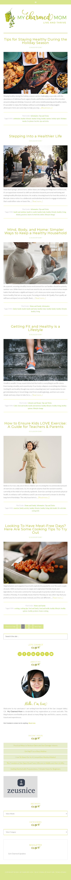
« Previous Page (10, 626)
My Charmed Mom (35, 18)
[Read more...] (46, 108)
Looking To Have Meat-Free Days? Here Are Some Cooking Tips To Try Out (35, 529)
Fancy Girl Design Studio (56, 872)
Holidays (63, 118)
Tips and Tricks (44, 116)
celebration (16, 118)
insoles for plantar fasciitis (30, 121)
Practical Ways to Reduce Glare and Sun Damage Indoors (35, 745)
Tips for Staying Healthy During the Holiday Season (35, 41)
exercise (16, 508)
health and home (32, 309)
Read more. (32, 723)
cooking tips (24, 608)
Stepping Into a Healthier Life (35, 136)
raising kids (35, 511)
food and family (34, 608)
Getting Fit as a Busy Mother (35, 751)
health (24, 309)
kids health (53, 508)
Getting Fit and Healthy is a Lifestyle (35, 328)
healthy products (33, 611)
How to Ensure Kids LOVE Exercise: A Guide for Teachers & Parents (35, 425)
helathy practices (21, 215)
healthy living (36, 118)
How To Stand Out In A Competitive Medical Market (35, 757)
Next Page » (38, 626)
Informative (34, 116)
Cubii (15, 406)
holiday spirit (56, 118)
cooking (16, 608)
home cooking (43, 611)
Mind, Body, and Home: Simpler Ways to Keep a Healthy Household (35, 231)
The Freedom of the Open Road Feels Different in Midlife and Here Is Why (35, 763)
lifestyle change (50, 215)
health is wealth (32, 212)
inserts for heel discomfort (36, 215)
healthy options (46, 118)
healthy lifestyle (26, 118)
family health (17, 309)
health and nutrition (20, 212)
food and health (23, 406)
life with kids (62, 508)
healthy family (51, 309)
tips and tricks (44, 121)
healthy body (41, 212)
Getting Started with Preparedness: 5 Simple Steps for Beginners (35, 769)
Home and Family (35, 306)
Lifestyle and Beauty (34, 403)
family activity (24, 508)
